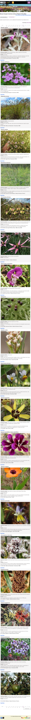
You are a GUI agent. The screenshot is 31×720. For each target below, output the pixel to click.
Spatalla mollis (4, 330)
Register (29, 0)
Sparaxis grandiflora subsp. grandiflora (9, 432)
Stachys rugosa (4, 27)
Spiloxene (3, 231)
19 (6, 26)
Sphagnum (3, 297)
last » (23, 26)
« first (2, 25)
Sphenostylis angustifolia (6, 263)
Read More (2, 60)
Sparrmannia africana (6, 363)
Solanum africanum (5, 637)
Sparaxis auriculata (5, 500)
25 (19, 26)
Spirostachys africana (6, 197)
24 (17, 26)
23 (15, 26)
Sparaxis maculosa (5, 397)
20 (8, 26)
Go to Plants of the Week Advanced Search (23, 15)
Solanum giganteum (5, 602)
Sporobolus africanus (5, 162)
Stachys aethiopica (5, 62)
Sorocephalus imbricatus (6, 535)
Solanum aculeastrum (6, 671)
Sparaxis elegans (5, 466)
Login (27, 0)
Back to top (27, 708)
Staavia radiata (4, 129)
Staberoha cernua (5, 96)
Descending (29, 22)
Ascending (24, 22)
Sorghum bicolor (4, 569)
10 (13, 25)
